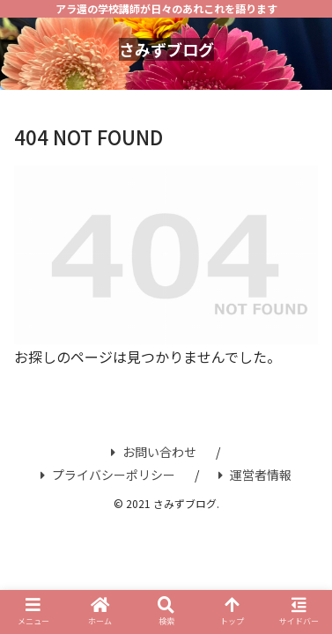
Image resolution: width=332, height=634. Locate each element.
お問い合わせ (153, 452)
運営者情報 (254, 474)
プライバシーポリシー (108, 474)
